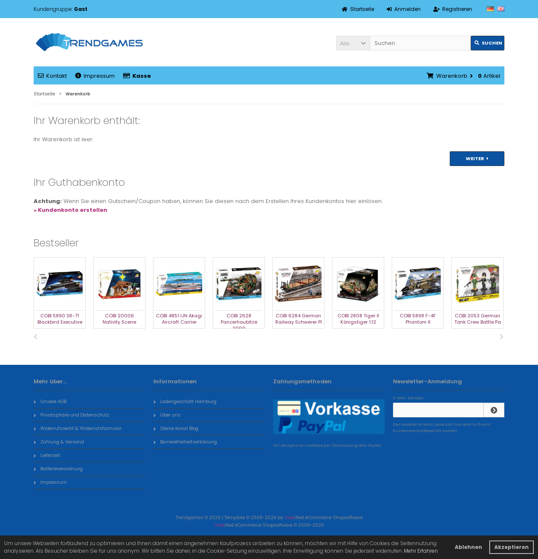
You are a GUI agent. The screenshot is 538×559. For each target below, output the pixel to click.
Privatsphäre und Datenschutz (71, 414)
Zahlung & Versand (59, 441)
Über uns (167, 414)
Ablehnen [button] (468, 547)
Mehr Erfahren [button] (421, 550)
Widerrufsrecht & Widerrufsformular (77, 428)
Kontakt (52, 76)
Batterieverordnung (58, 468)
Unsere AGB (50, 401)
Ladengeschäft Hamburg (184, 401)
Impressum (95, 76)
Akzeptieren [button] (511, 547)
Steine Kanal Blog (175, 428)
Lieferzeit (47, 455)
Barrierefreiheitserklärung (185, 441)
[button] (353, 43)
